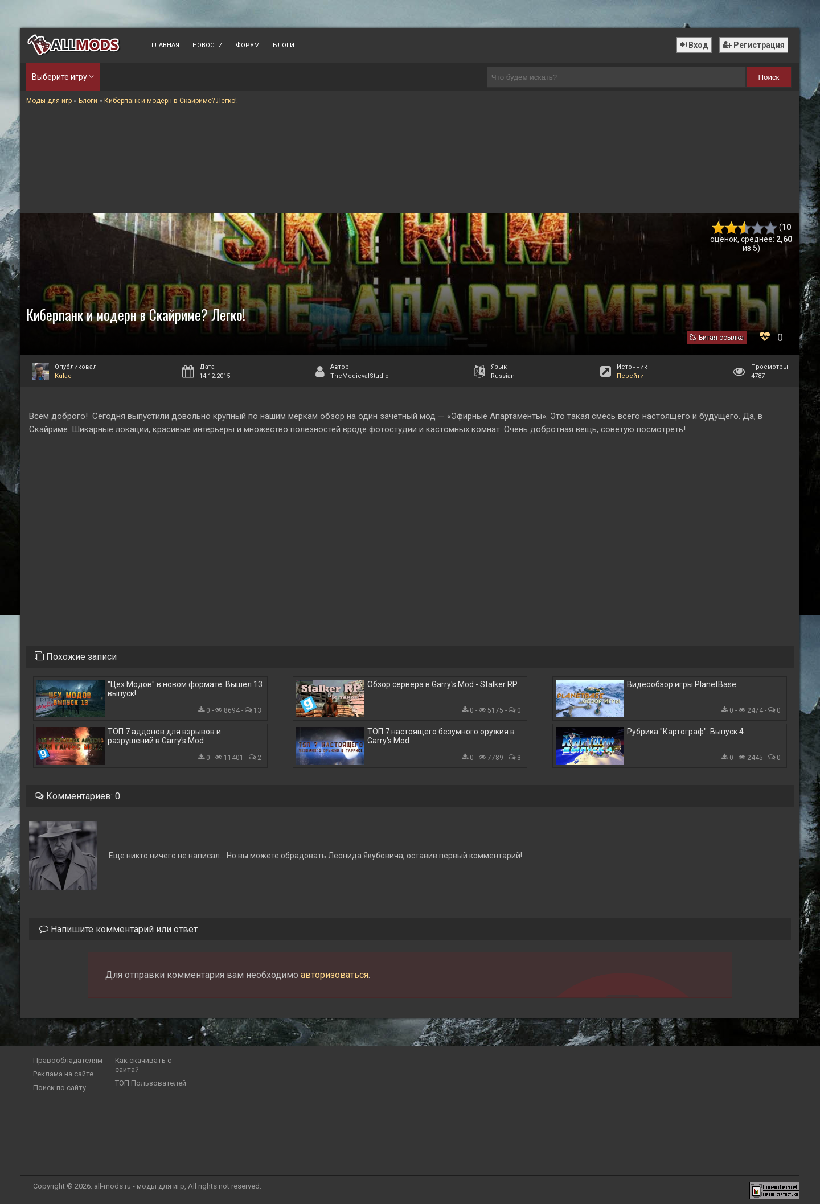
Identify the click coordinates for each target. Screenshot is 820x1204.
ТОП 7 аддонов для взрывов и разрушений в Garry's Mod (164, 736)
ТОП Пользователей (150, 1083)
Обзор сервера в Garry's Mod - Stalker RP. (442, 684)
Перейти (630, 376)
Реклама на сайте (63, 1074)
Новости (207, 45)
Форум (248, 45)
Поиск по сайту (59, 1087)
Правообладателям (67, 1060)
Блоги (283, 45)
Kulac (63, 376)
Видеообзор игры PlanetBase (681, 684)
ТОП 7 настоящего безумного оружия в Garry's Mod (441, 736)
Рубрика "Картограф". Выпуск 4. (686, 731)
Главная (165, 45)
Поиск (769, 77)
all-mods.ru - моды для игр (139, 1186)
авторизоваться (334, 974)
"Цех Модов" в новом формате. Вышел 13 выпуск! (185, 689)
